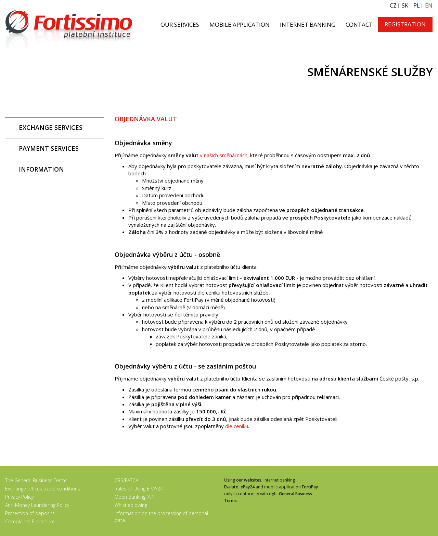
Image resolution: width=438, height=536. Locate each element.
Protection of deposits (30, 513)
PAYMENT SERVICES (49, 148)
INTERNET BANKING (307, 24)
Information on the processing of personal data (161, 516)
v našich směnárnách (223, 155)
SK (405, 5)
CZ (393, 5)
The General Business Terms (36, 480)
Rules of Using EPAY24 (139, 488)
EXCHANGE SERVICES (50, 127)
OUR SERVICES (179, 24)
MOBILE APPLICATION (239, 24)
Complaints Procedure (30, 521)
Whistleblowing (131, 505)
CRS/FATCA (126, 480)
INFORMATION (41, 169)
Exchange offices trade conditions (42, 488)
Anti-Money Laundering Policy (37, 505)
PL (416, 5)
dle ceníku (236, 426)
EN (429, 5)
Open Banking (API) (135, 497)
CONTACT (359, 24)
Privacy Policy (19, 497)
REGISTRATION (405, 24)
